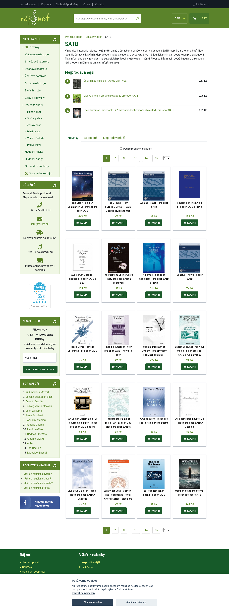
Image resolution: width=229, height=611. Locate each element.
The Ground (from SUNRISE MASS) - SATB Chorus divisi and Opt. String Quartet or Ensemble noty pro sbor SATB (118, 211)
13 (135, 158)
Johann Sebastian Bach (39, 396)
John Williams (34, 410)
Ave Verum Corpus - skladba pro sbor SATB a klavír (82, 278)
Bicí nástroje (33, 90)
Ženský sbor (34, 125)
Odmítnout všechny (136, 602)
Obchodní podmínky (67, 4)
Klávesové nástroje (37, 54)
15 (156, 158)
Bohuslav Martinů (36, 420)
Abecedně (91, 137)
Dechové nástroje (36, 68)
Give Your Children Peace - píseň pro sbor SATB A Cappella (82, 494)
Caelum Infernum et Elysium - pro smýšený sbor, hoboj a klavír (154, 350)
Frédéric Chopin (35, 424)
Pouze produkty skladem (137, 148)
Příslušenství (34, 144)
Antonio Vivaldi (35, 438)
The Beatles (34, 448)
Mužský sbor (34, 112)
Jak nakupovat (28, 4)
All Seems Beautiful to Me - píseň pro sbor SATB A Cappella (189, 422)
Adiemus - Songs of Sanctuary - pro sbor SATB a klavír (154, 278)
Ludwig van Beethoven (39, 406)
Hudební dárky (34, 159)
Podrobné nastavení (83, 593)
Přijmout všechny (93, 602)
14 (146, 158)
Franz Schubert (34, 415)
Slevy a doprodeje (38, 173)
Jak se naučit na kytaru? (38, 473)
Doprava (46, 4)
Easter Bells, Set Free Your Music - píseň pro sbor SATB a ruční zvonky (189, 350)
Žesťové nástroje (35, 76)
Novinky (32, 47)
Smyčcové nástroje (37, 61)
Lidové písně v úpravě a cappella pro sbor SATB (111, 95)
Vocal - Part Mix (35, 138)
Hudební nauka (34, 151)
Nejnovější (87, 567)
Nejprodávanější (114, 137)
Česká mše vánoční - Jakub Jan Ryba (104, 80)
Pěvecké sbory (34, 105)
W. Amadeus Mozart (37, 392)
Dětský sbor (33, 131)
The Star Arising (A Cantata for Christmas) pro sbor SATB (82, 207)
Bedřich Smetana (37, 434)
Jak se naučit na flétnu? (37, 487)
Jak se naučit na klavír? (37, 478)
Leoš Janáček (35, 429)
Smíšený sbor (34, 118)
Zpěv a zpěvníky (35, 97)
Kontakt (99, 4)
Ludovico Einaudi (37, 452)
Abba (30, 443)
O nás (86, 4)
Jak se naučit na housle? (38, 483)
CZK (180, 18)
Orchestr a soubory (37, 166)
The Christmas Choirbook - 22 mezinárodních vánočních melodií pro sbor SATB (128, 110)
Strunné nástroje (35, 83)
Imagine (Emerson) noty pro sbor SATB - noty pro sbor (118, 350)
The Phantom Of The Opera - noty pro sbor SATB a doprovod (118, 278)
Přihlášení (201, 4)
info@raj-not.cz (40, 224)
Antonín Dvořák (34, 401)
